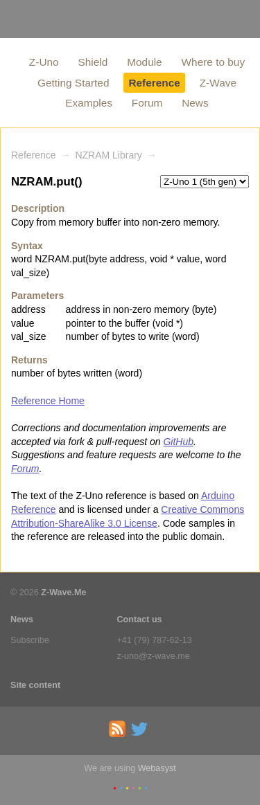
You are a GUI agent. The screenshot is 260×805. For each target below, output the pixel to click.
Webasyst (157, 768)
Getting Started (73, 83)
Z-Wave (218, 83)
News (195, 103)
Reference (154, 83)
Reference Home (48, 400)
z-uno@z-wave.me (153, 656)
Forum (147, 103)
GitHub (178, 441)
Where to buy (213, 62)
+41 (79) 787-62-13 (154, 640)
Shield (93, 62)
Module (144, 62)
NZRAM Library (108, 155)
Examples (88, 103)
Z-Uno (44, 62)
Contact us (139, 619)
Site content (35, 685)
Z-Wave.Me (63, 592)
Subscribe (29, 640)
